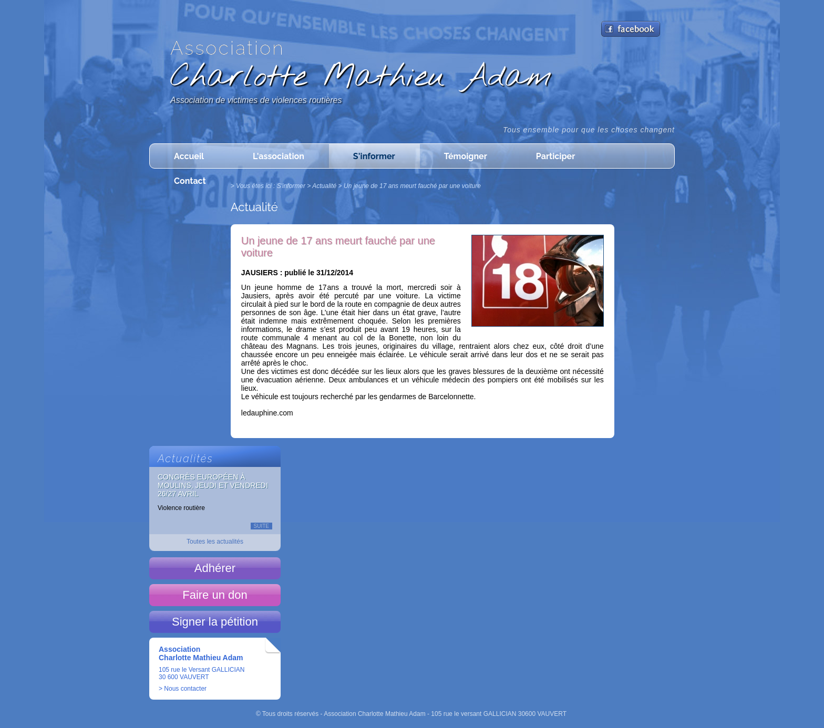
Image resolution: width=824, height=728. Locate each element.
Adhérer (214, 568)
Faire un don (215, 594)
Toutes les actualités (215, 541)
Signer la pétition (215, 621)
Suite (261, 526)
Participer (555, 156)
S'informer (374, 156)
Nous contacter (185, 688)
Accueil (189, 156)
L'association (278, 156)
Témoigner (465, 156)
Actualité (324, 186)
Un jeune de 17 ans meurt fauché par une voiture (412, 186)
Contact (190, 181)
